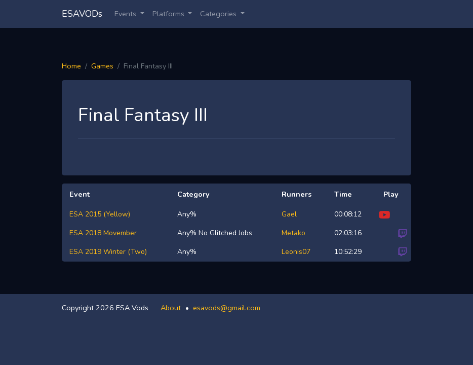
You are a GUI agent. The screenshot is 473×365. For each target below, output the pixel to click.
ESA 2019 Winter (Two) (108, 252)
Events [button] (126, 14)
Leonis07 (296, 252)
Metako (293, 233)
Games (102, 66)
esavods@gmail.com (226, 308)
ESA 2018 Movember (103, 233)
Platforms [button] (169, 14)
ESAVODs (82, 14)
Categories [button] (219, 14)
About (171, 308)
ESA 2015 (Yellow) (99, 214)
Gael (289, 214)
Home (71, 66)
